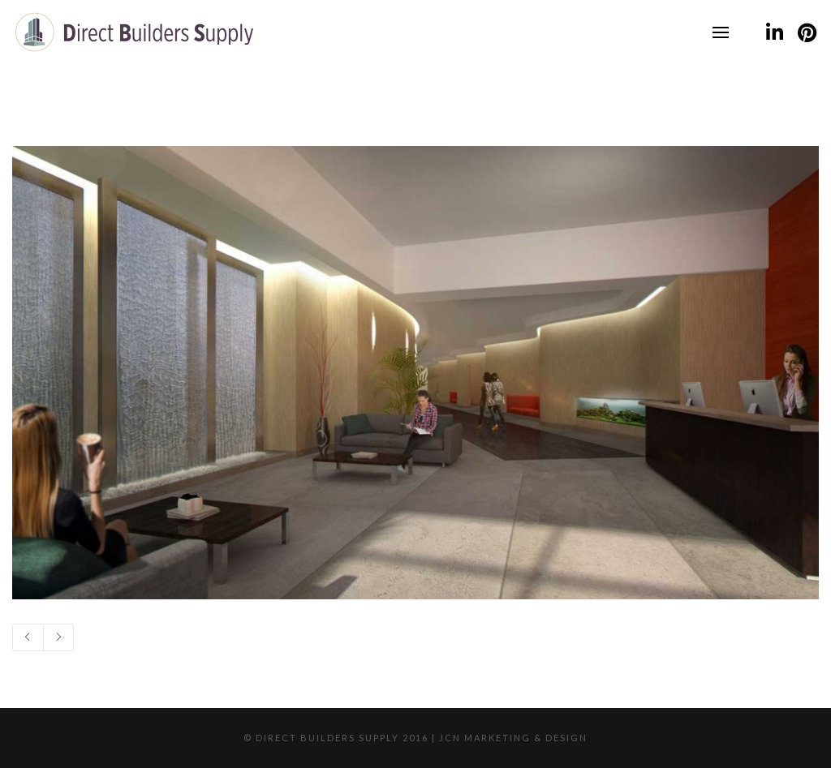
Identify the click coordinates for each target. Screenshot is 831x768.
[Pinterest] (806, 32)
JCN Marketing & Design (513, 737)
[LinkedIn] (774, 32)
